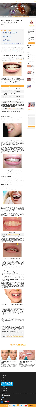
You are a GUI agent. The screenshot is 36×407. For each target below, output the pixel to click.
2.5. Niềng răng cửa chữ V (6, 40)
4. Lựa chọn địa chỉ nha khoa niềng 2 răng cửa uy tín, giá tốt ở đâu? (12, 43)
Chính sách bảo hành (4, 390)
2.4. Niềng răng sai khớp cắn (7, 39)
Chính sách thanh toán (4, 392)
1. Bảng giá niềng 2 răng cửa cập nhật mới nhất (9, 32)
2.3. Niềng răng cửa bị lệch (7, 37)
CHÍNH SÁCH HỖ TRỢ (4, 386)
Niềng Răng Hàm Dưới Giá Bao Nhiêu (13, 234)
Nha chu (28, 56)
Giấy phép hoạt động (4, 380)
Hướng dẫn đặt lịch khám (4, 394)
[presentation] (0, 359)
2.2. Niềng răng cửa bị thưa (7, 36)
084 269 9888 (4, 375)
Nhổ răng (28, 58)
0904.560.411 (4, 377)
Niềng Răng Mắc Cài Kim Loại (12, 108)
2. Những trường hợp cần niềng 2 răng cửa (8, 33)
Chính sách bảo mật (4, 388)
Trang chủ (2, 16)
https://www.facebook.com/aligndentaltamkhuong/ (15, 336)
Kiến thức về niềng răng (8, 16)
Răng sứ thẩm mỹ (30, 54)
